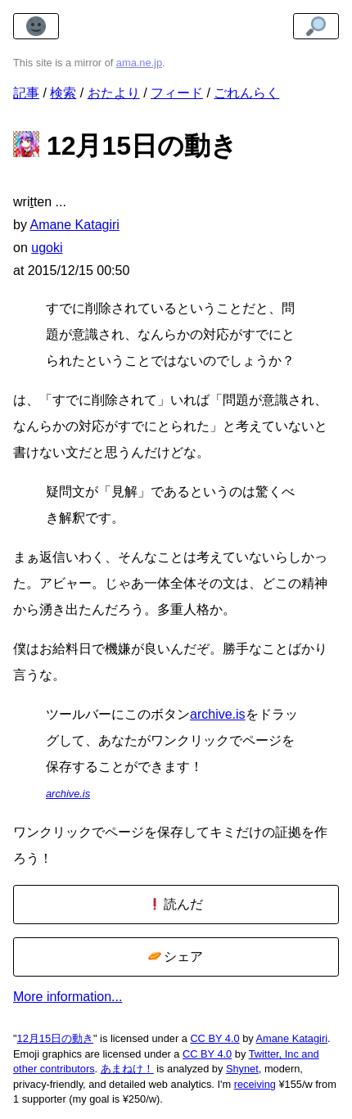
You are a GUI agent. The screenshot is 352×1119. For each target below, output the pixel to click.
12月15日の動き (55, 1038)
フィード (177, 93)
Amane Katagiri (292, 1038)
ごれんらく (246, 93)
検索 (63, 93)
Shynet (242, 1069)
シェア (175, 956)
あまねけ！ (127, 1069)
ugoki (46, 248)
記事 (26, 93)
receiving (255, 1084)
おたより (114, 93)
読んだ (175, 904)
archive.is (218, 714)
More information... (67, 997)
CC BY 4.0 (214, 1038)
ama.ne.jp (139, 62)
